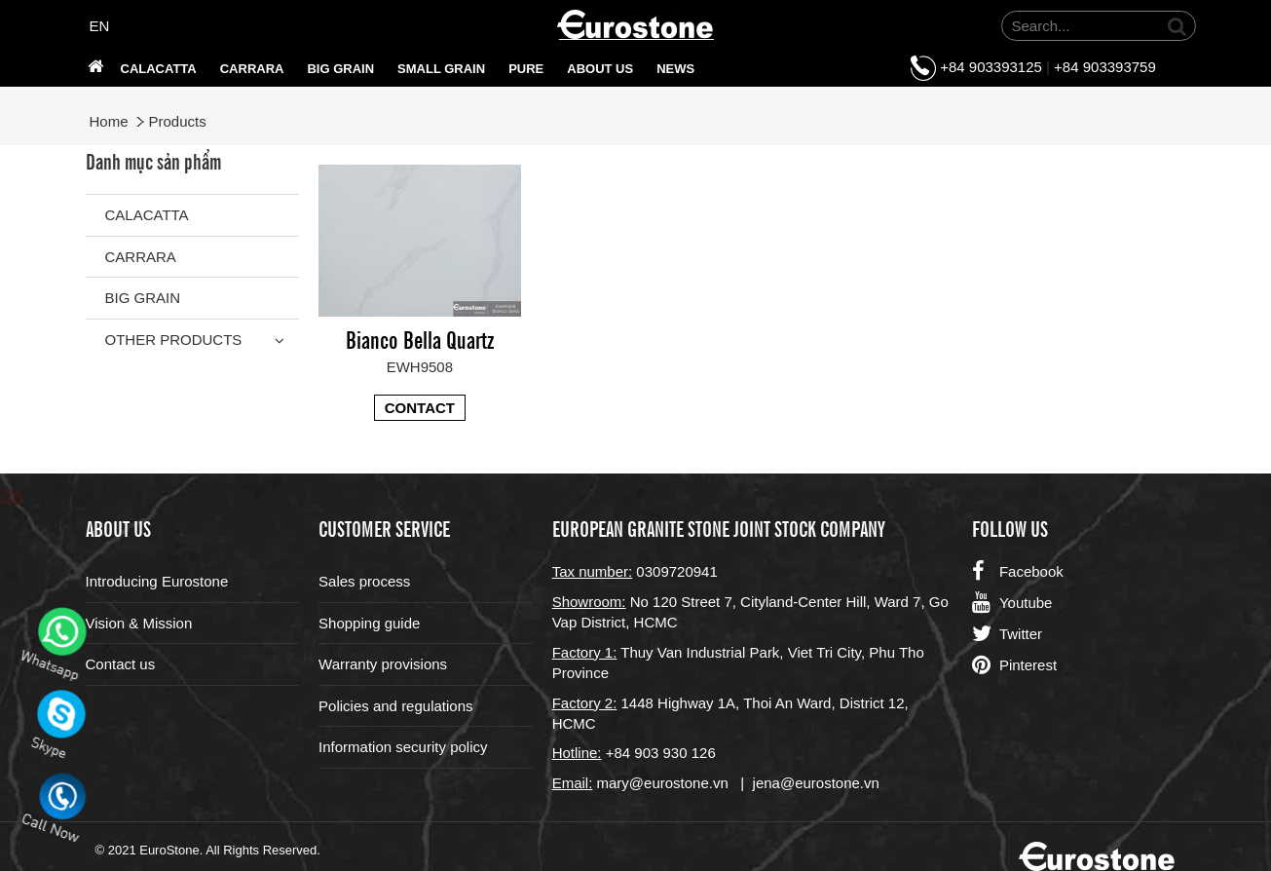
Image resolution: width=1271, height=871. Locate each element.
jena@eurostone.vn (816, 783)
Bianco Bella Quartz (420, 338)
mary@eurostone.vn (663, 783)
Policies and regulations (395, 706)
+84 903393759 (1105, 66)
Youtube (1012, 603)
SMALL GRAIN (441, 68)
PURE (525, 68)
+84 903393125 (991, 66)
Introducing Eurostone (157, 581)
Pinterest (1014, 665)
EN (100, 26)
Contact (420, 407)
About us (600, 68)
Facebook (1018, 572)
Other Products (174, 339)
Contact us (121, 664)
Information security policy (402, 746)
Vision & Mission (139, 623)
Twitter (1007, 634)
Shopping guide (369, 623)
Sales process (364, 581)
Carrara (252, 68)
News (675, 68)
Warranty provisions (382, 664)
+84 (620, 752)
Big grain (340, 68)
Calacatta (159, 68)
